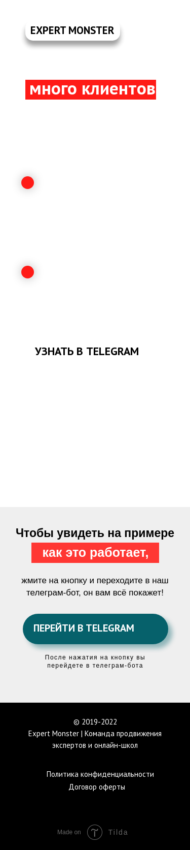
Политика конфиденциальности (100, 774)
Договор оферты (96, 787)
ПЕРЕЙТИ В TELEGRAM (83, 628)
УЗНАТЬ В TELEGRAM (87, 351)
